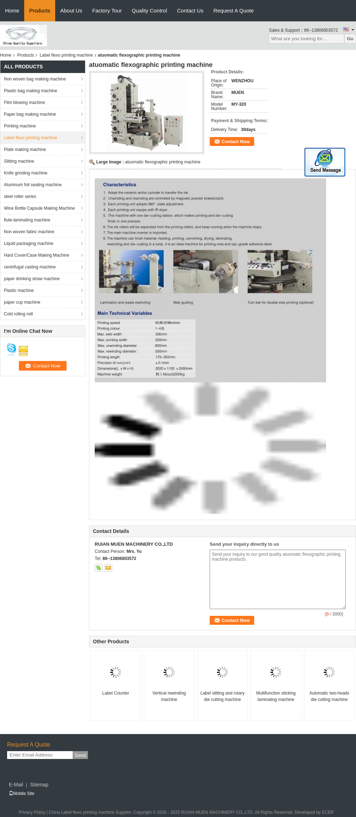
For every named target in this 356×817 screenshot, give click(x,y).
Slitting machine (19, 161)
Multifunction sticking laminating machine (276, 696)
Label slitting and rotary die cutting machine (222, 696)
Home (12, 10)
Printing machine (20, 126)
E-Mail (16, 784)
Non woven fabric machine (29, 231)
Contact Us (190, 10)
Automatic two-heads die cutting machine (329, 696)
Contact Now (235, 141)
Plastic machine (19, 290)
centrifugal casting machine (30, 267)
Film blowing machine (24, 102)
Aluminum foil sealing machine (33, 184)
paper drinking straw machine (32, 278)
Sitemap (39, 784)
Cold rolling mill (18, 313)
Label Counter (115, 693)
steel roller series (20, 196)
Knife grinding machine (25, 173)
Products (39, 10)
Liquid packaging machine (28, 243)
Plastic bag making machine (30, 90)
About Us (71, 10)
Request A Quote (233, 10)
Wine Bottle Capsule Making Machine (39, 208)
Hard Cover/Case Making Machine (36, 255)
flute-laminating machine (27, 220)
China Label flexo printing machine (81, 812)
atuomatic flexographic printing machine (162, 161)
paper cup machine (22, 302)
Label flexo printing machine (66, 55)
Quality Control (149, 10)
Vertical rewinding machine (169, 696)
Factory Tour (107, 10)
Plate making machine (25, 149)
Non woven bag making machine (35, 79)
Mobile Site (21, 793)
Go (350, 38)
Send (80, 755)
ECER (328, 812)
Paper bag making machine (30, 114)
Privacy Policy (32, 812)
